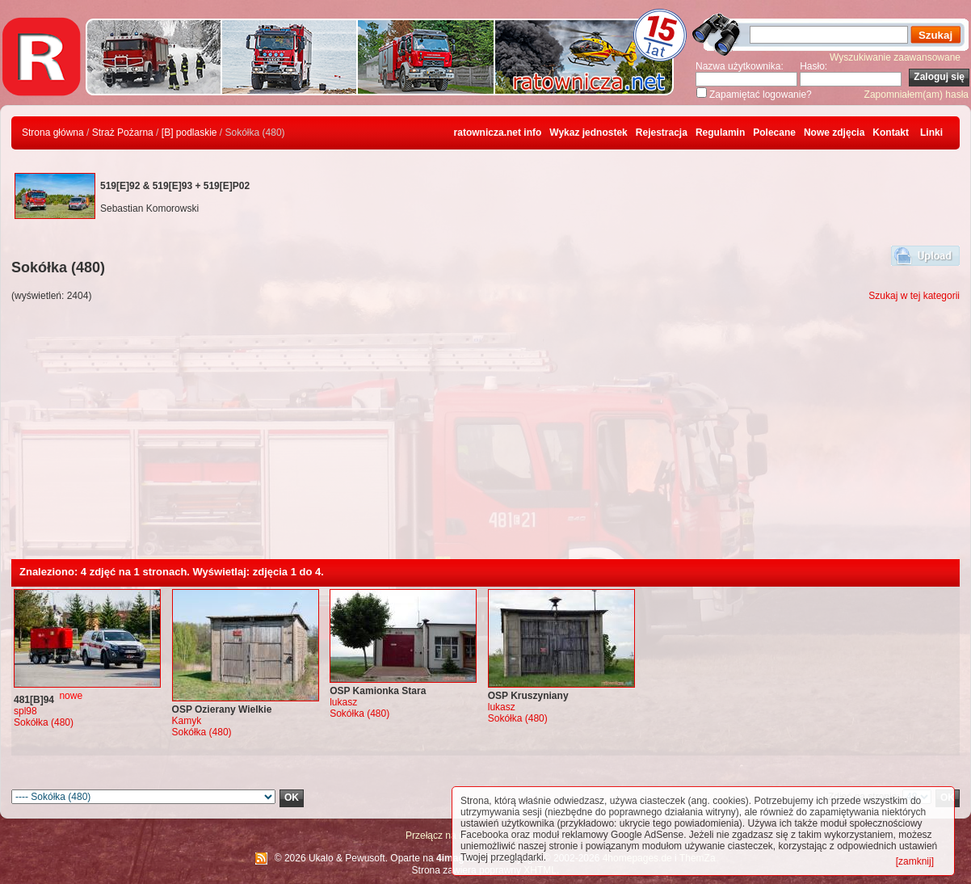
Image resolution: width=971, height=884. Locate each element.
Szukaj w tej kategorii (914, 295)
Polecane (774, 132)
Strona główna (53, 132)
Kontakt (890, 132)
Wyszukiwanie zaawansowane (895, 57)
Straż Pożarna (122, 132)
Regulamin (720, 132)
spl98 (25, 711)
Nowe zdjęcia (834, 132)
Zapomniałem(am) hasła (916, 94)
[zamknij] (915, 861)
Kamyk (187, 720)
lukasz (343, 702)
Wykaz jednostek (588, 132)
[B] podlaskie (189, 132)
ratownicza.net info (498, 132)
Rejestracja (661, 132)
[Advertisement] (485, 438)
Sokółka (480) (44, 722)
